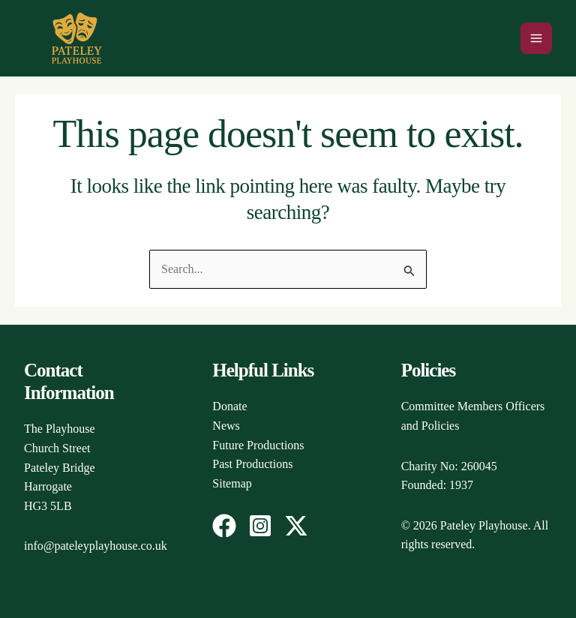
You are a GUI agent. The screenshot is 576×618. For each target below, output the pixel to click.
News (225, 425)
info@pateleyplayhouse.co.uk (95, 545)
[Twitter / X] (296, 526)
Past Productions (252, 464)
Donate (229, 406)
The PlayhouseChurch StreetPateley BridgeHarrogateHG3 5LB (59, 467)
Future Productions (258, 445)
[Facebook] (224, 526)
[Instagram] (260, 526)
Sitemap (231, 483)
